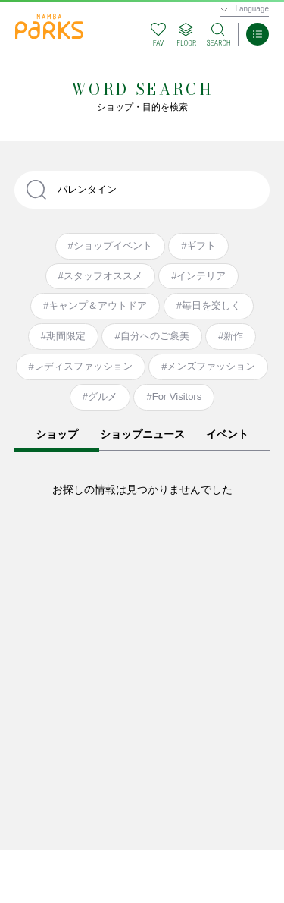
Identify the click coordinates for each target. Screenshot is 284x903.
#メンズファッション (208, 366)
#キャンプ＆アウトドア (95, 305)
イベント (227, 434)
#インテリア (198, 276)
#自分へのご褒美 (151, 335)
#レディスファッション (81, 366)
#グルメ (100, 396)
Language (253, 9)
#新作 (230, 335)
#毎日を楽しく (208, 305)
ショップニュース (142, 434)
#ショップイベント (110, 245)
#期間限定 (63, 335)
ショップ (57, 434)
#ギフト (198, 245)
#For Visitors (173, 396)
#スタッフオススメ (100, 276)
